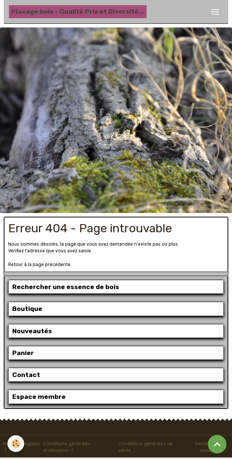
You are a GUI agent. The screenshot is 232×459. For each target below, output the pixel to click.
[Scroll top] (217, 444)
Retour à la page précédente (39, 264)
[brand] (78, 11)
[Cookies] (15, 443)
